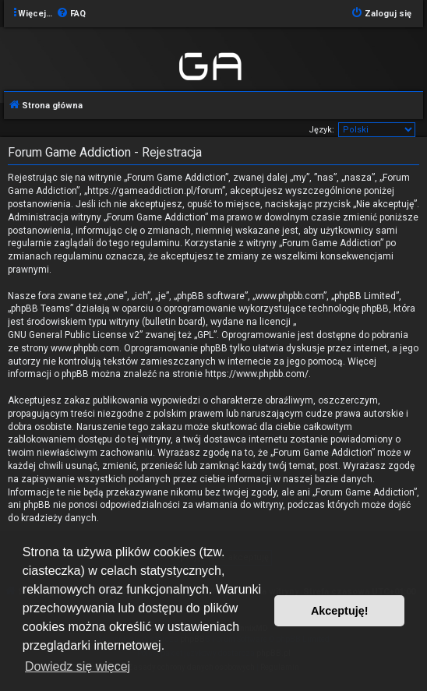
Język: (321, 130)
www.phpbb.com (85, 348)
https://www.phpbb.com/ (257, 373)
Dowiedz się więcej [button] (77, 666)
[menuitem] (71, 14)
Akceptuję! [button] (340, 611)
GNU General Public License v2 (73, 335)
